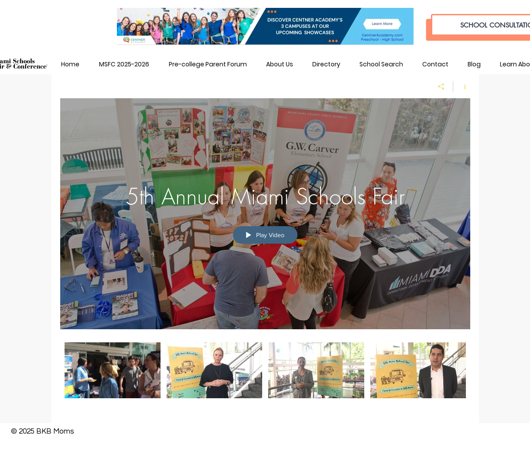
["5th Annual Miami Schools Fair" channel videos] (265, 376)
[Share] (441, 86)
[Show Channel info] (461, 86)
